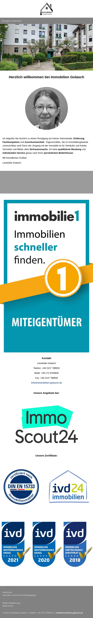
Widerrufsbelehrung (11, 603)
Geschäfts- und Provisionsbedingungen (19, 595)
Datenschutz (8, 606)
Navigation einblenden (11, 21)
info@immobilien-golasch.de (69, 612)
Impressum (7, 592)
